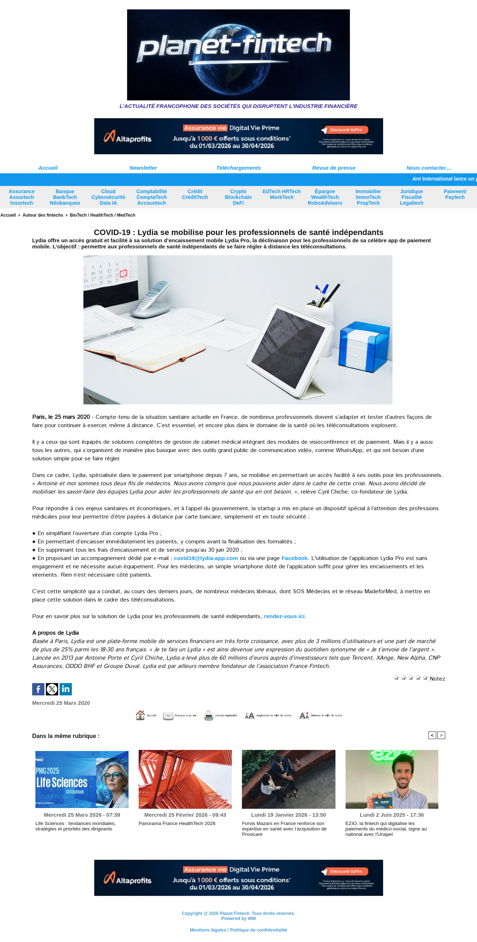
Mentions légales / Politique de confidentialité (238, 929)
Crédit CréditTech (195, 194)
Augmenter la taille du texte (280, 715)
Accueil (47, 168)
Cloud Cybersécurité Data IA (108, 197)
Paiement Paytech (455, 194)
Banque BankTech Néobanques (65, 197)
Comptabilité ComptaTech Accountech (151, 197)
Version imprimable (202, 715)
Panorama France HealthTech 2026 (173, 822)
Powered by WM (238, 918)
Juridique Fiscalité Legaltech (411, 197)
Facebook (297, 557)
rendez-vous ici (285, 615)
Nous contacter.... (429, 168)
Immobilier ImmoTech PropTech (368, 197)
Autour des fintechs (39, 215)
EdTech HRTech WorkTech (281, 194)
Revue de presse (333, 168)
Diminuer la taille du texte (368, 715)
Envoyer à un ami (136, 715)
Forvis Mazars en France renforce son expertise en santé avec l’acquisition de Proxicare (288, 825)
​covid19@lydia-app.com (207, 557)
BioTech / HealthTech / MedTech (95, 215)
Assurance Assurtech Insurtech (22, 197)
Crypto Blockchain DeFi (238, 197)
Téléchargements (238, 168)
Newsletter (143, 168)
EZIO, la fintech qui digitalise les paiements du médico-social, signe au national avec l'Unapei (390, 825)
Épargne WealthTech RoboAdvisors (325, 197)
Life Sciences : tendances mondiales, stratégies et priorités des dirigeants (81, 825)
